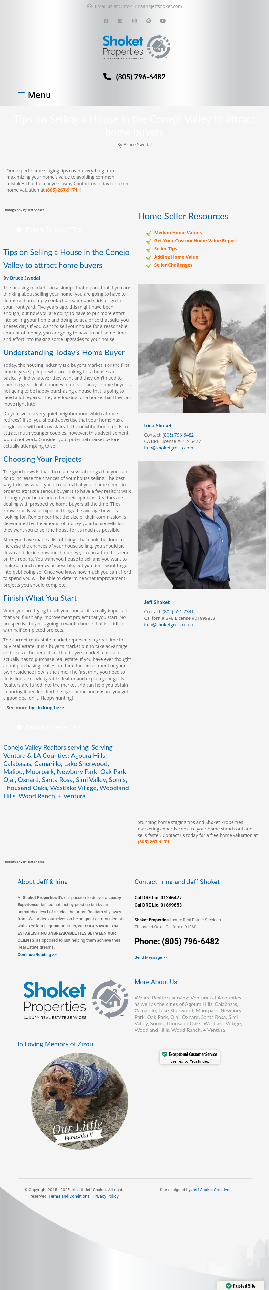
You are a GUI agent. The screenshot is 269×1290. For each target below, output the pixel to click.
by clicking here (46, 707)
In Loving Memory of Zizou (55, 1044)
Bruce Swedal (25, 278)
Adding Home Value (176, 257)
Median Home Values (178, 232)
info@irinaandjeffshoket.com (151, 6)
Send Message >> (151, 957)
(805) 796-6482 (140, 76)
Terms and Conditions (68, 1196)
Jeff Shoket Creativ (209, 1189)
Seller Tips (165, 249)
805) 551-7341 (179, 611)
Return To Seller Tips (48, 229)
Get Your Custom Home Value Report (195, 241)
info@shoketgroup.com (168, 448)
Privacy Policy (106, 1196)
